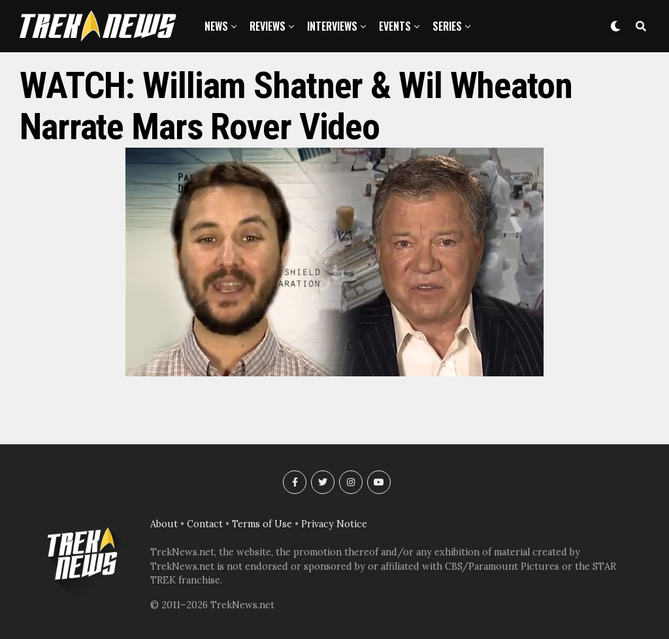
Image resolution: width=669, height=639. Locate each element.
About (164, 524)
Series (447, 26)
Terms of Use (262, 524)
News (216, 26)
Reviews (268, 26)
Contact (205, 524)
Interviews (332, 26)
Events (395, 26)
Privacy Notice (334, 524)
